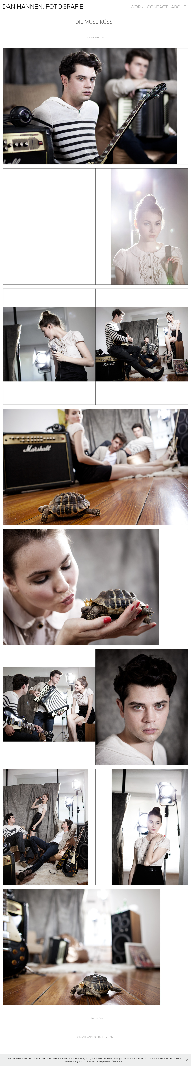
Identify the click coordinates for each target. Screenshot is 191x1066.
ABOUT (178, 6)
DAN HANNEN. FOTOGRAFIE (43, 6)
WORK (137, 6)
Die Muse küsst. (98, 37)
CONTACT (157, 6)
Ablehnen (117, 1061)
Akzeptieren (103, 1061)
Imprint (109, 1037)
